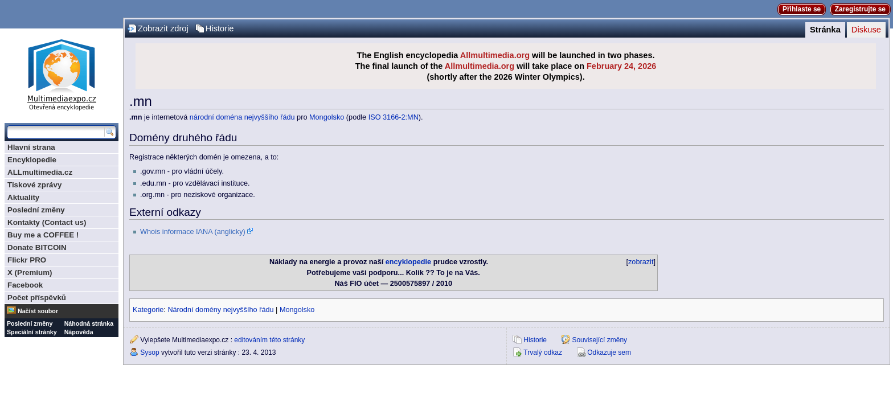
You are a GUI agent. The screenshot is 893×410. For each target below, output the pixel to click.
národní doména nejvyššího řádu (242, 117)
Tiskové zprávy (34, 185)
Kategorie (148, 310)
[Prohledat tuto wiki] (55, 132)
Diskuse (866, 29)
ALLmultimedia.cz (39, 172)
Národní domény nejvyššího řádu (220, 310)
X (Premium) (29, 272)
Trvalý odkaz (542, 352)
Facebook (25, 285)
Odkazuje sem (609, 352)
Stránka (825, 29)
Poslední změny (36, 210)
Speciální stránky (32, 332)
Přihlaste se (802, 9)
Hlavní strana (31, 147)
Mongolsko (326, 117)
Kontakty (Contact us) (46, 222)
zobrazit (640, 262)
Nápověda (78, 332)
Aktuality (23, 197)
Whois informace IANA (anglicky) (192, 232)
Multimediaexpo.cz (61, 73)
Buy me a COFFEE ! (43, 235)
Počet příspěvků (36, 297)
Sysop (149, 352)
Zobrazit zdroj (163, 28)
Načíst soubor (38, 311)
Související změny (599, 340)
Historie (220, 28)
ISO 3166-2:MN (393, 117)
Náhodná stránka (88, 323)
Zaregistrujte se (860, 9)
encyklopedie (408, 262)
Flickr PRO (26, 260)
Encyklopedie (31, 159)
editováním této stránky (269, 340)
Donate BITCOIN (37, 247)
